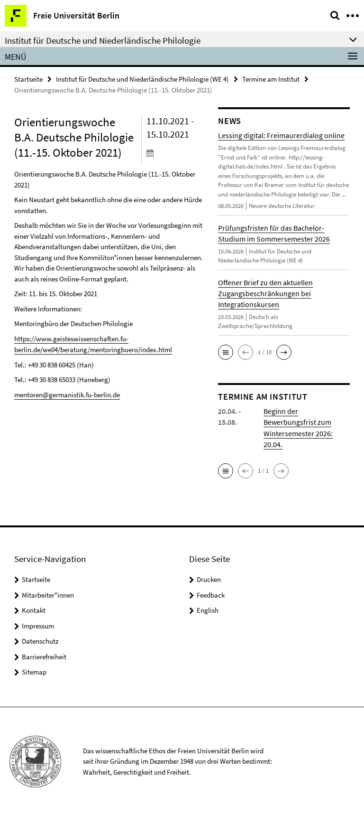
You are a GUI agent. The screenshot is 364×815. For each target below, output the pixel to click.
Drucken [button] (209, 578)
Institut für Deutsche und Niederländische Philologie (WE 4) (142, 79)
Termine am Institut (271, 79)
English (207, 609)
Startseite (28, 79)
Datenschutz (40, 640)
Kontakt (34, 609)
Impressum (38, 624)
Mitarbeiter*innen (48, 594)
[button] (225, 352)
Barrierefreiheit (44, 655)
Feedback (211, 594)
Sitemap (34, 671)
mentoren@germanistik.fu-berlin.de (67, 394)
